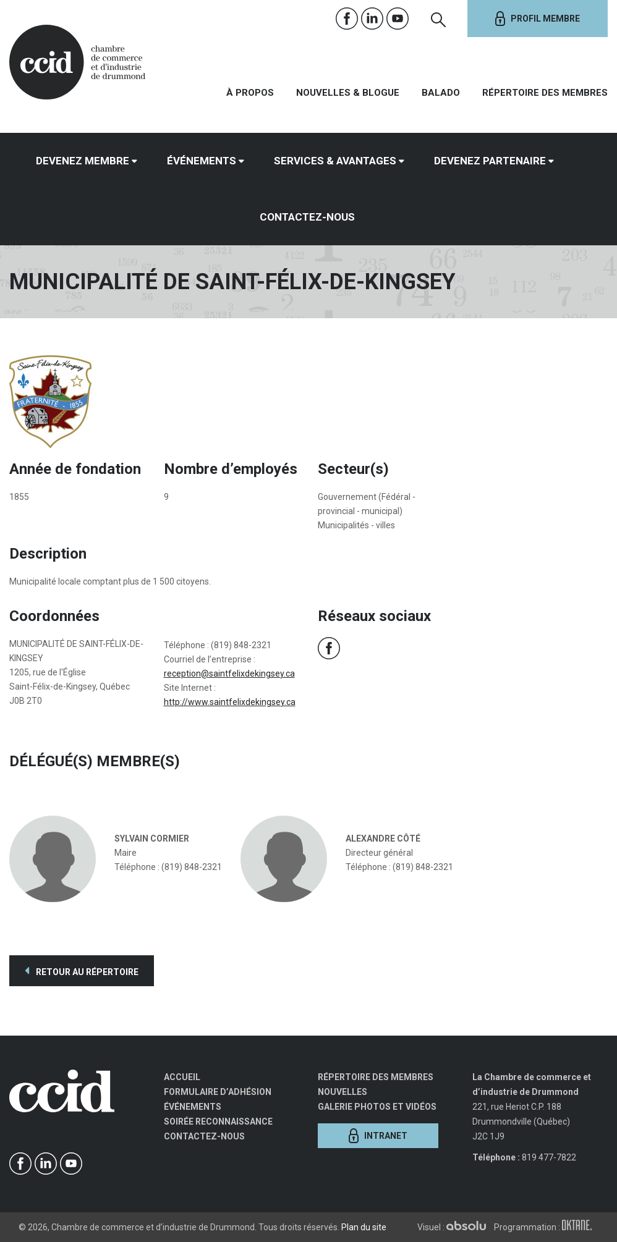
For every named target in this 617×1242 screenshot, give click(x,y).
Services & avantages (335, 160)
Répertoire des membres (545, 92)
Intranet (378, 1135)
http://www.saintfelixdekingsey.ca (230, 702)
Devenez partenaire (490, 160)
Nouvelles (342, 1092)
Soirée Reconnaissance (218, 1121)
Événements (201, 160)
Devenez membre (82, 160)
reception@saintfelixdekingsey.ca (229, 673)
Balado (441, 92)
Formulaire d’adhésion (217, 1092)
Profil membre (537, 18)
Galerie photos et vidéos (377, 1107)
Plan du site (363, 1227)
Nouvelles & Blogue (347, 92)
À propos (250, 92)
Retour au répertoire (81, 971)
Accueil (182, 1077)
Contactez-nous (307, 217)
